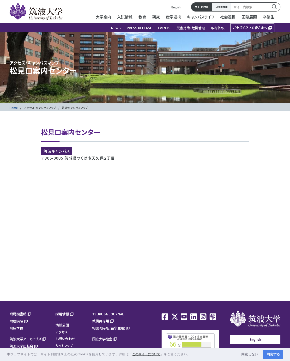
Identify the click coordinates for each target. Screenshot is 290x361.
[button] (192, 354)
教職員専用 (100, 320)
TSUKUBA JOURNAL (108, 313)
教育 (142, 17)
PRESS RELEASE (139, 27)
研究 (156, 17)
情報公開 (62, 324)
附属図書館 (18, 313)
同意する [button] (273, 354)
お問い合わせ (65, 338)
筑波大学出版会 (21, 346)
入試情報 (125, 17)
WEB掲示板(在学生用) (108, 328)
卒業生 (268, 17)
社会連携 (228, 17)
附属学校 (16, 328)
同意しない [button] (249, 354)
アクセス (61, 331)
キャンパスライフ (200, 17)
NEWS (116, 27)
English (176, 7)
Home (14, 108)
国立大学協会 (102, 338)
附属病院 (16, 321)
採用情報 (62, 313)
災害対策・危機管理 (190, 27)
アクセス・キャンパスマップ (40, 108)
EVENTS (164, 27)
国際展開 (249, 17)
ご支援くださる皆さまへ (250, 27)
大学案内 (103, 17)
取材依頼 (217, 27)
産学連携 (173, 17)
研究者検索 (222, 7)
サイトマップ (64, 345)
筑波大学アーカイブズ (25, 338)
